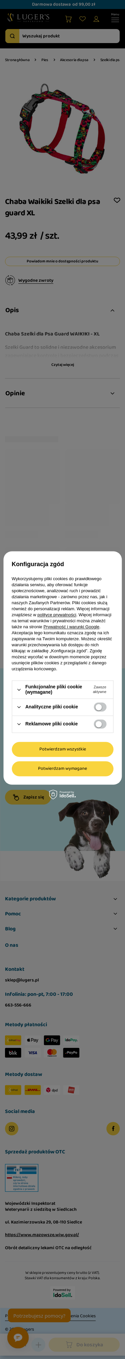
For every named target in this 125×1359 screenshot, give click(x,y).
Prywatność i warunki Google (71, 627)
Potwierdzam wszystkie (62, 749)
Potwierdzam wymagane (62, 768)
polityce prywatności (56, 615)
